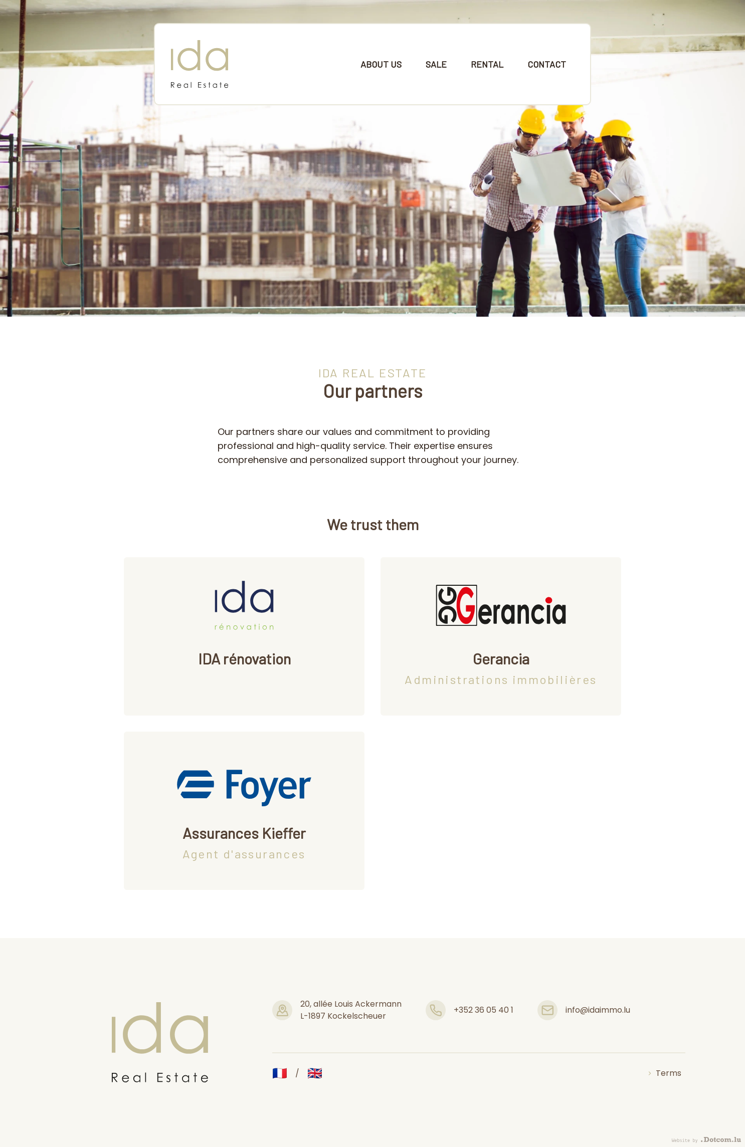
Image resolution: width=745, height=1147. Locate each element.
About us (381, 64)
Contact (546, 64)
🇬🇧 (314, 1073)
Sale (436, 64)
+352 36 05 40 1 (483, 1010)
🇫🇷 (279, 1073)
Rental (487, 64)
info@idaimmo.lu (598, 1010)
